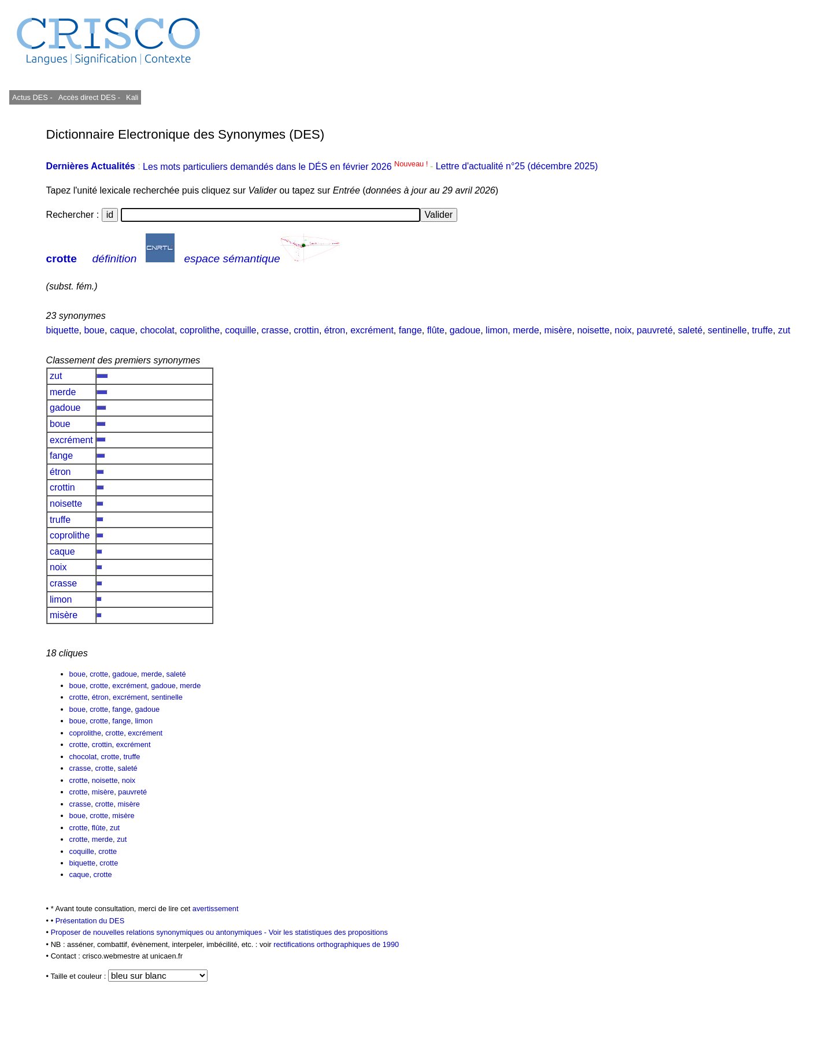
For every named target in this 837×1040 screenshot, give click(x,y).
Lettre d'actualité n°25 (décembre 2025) (517, 167)
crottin (306, 330)
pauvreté (655, 330)
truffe (762, 330)
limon (497, 330)
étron (334, 330)
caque (122, 330)
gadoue (465, 330)
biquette (62, 330)
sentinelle (727, 330)
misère (558, 330)
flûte (436, 330)
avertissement (215, 908)
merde (526, 330)
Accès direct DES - (89, 97)
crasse (274, 330)
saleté (690, 330)
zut (784, 330)
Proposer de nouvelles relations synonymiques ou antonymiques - (160, 932)
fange (410, 330)
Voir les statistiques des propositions (328, 932)
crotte (61, 258)
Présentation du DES (90, 920)
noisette (593, 330)
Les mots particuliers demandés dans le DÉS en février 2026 (286, 167)
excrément (372, 330)
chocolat (157, 330)
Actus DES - (32, 97)
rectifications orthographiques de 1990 (336, 944)
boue (94, 330)
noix (622, 330)
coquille (240, 330)
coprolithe (200, 330)
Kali (132, 97)
